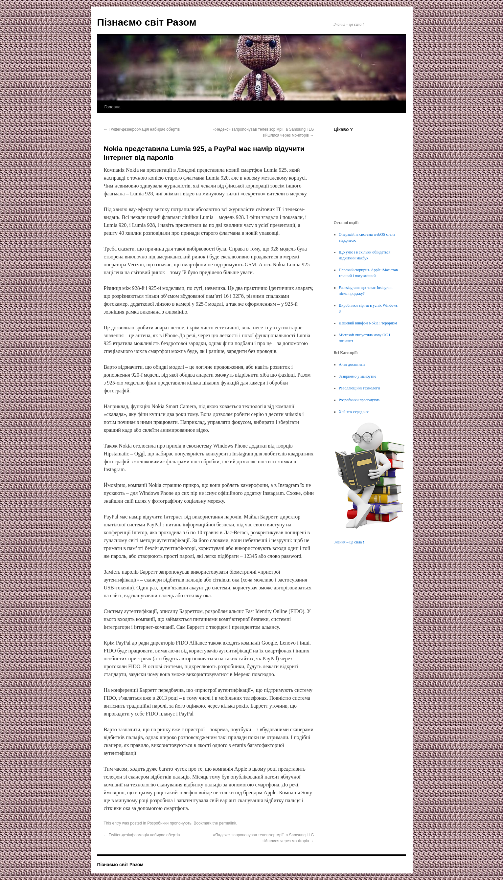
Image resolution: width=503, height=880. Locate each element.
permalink (227, 823)
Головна (112, 106)
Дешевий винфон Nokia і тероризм (368, 323)
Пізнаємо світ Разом (146, 22)
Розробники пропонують (169, 823)
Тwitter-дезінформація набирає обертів (142, 129)
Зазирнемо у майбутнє (357, 376)
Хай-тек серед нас (354, 411)
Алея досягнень (352, 364)
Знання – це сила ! (349, 542)
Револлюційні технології (359, 388)
